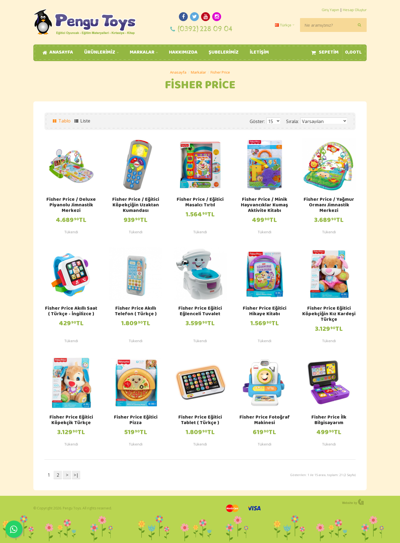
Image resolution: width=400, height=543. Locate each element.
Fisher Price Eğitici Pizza (136, 420)
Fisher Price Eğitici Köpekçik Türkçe (71, 420)
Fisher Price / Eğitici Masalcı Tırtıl (200, 202)
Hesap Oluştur (355, 9)
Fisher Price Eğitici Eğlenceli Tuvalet (200, 311)
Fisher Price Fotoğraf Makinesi (264, 420)
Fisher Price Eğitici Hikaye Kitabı (264, 311)
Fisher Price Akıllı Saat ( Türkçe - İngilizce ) (71, 311)
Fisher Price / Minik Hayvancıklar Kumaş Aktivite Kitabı (264, 205)
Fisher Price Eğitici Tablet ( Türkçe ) (200, 420)
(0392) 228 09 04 (205, 29)
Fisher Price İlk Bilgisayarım (328, 420)
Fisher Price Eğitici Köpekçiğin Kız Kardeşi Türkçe (329, 314)
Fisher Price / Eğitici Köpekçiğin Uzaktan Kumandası (135, 205)
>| (76, 475)
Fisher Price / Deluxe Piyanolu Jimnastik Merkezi (71, 205)
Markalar (198, 72)
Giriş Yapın (330, 9)
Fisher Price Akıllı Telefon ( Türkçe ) (136, 311)
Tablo (62, 121)
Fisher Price (220, 72)
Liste (82, 121)
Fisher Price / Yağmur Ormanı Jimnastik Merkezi (329, 205)
